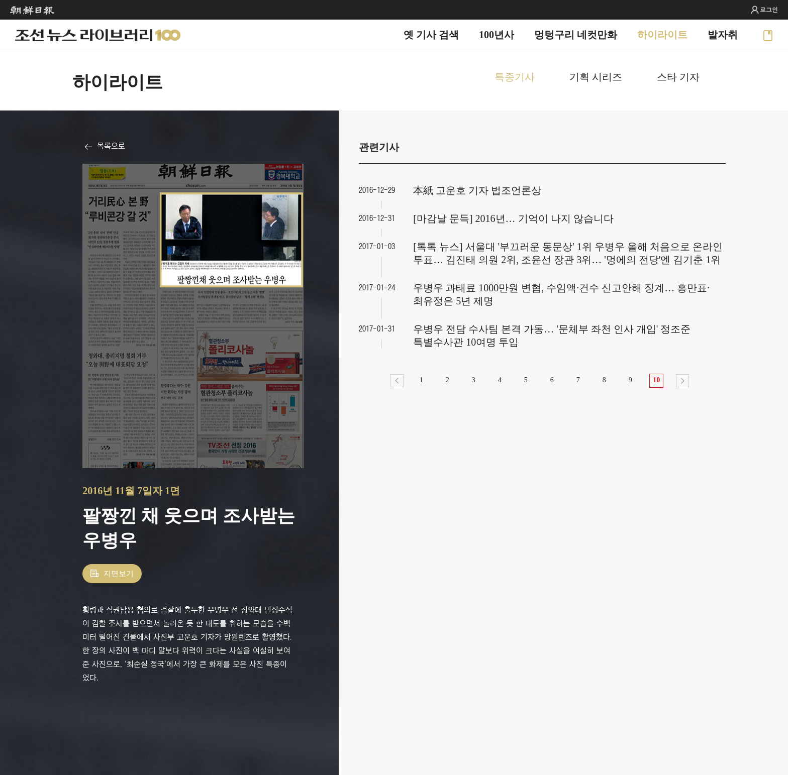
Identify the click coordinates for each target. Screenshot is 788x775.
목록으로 (111, 146)
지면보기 (119, 574)
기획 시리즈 (595, 76)
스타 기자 (678, 76)
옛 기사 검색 (431, 34)
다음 (682, 381)
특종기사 (515, 76)
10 (656, 380)
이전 (397, 381)
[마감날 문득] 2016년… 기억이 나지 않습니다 (513, 218)
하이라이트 (662, 34)
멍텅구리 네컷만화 (575, 34)
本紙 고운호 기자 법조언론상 (477, 190)
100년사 (496, 34)
